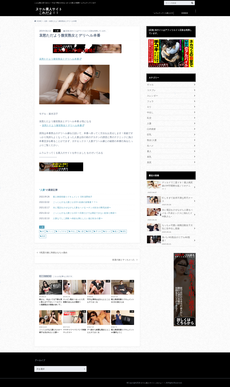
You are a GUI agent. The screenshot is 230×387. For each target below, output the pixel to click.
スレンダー (152, 95)
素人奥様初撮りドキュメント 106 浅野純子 (72, 196)
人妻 (42, 189)
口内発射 (151, 128)
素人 (116, 231)
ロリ (149, 106)
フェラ (150, 100)
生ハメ (107, 231)
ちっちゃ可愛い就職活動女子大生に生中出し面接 (170, 220)
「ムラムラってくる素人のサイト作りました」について (162, 15)
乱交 (149, 117)
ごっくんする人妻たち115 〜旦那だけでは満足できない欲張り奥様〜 (84, 213)
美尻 (43, 236)
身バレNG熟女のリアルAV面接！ (170, 231)
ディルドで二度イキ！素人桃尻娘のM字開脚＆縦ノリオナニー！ (170, 183)
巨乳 (89, 231)
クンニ (50, 231)
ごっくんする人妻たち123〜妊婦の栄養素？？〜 (75, 202)
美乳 (124, 231)
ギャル (150, 84)
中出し (73, 231)
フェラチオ (62, 231)
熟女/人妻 (151, 138)
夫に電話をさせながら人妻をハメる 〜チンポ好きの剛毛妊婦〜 (82, 207)
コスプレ (151, 90)
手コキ (98, 231)
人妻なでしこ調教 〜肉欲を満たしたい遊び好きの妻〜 (78, 218)
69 (43, 231)
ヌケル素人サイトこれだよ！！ (48, 11)
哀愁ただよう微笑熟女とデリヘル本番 (59, 58)
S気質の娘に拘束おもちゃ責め (53, 252)
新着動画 (184, 13)
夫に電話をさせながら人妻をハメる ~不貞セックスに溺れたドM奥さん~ (170, 207)
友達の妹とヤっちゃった (123, 259)
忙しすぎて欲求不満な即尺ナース (170, 194)
